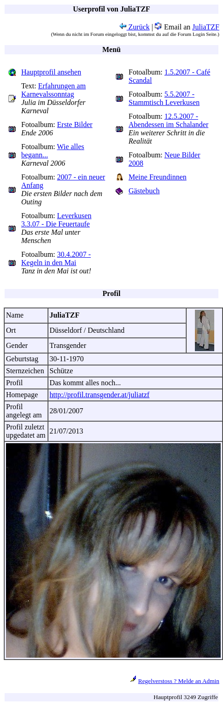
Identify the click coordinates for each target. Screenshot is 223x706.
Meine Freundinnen (158, 177)
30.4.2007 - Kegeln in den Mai (56, 258)
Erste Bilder (75, 124)
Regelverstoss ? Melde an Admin (178, 680)
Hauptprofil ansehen (51, 72)
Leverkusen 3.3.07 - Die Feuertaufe (56, 220)
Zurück (134, 27)
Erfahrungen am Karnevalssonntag (53, 90)
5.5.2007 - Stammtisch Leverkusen (164, 98)
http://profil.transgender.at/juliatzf (100, 395)
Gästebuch (144, 191)
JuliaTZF (205, 27)
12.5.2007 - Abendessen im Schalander (168, 120)
